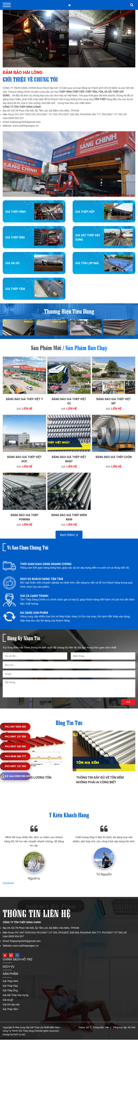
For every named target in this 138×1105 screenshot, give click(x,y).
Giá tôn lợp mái (87, 263)
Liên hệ (27, 408)
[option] (69, 567)
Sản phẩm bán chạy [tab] (86, 347)
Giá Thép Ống (15, 237)
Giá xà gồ (12, 263)
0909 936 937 (15, 776)
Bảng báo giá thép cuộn (114, 457)
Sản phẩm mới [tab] (46, 347)
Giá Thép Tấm (15, 289)
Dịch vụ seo (19, 1027)
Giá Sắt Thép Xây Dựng (15, 988)
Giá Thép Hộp (85, 211)
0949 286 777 (13, 756)
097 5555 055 (13, 727)
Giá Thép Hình (15, 211)
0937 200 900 (13, 746)
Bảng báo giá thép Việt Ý (24, 399)
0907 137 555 (13, 737)
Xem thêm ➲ (69, 535)
